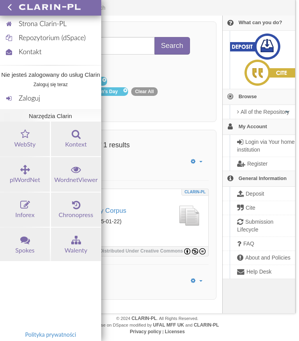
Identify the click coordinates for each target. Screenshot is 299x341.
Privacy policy (145, 331)
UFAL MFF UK (168, 325)
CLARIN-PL (195, 192)
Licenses (175, 331)
